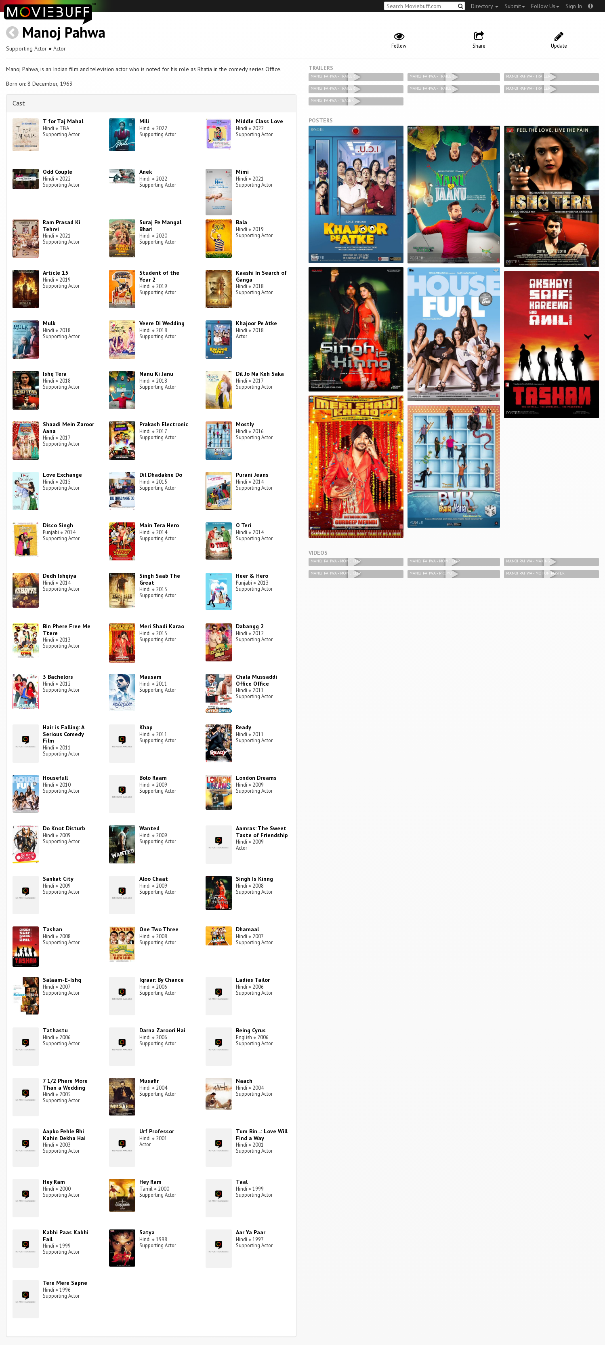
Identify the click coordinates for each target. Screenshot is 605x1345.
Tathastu (55, 1030)
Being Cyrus (251, 1030)
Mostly (245, 424)
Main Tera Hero (159, 525)
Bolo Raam (153, 777)
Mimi (242, 171)
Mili (144, 121)
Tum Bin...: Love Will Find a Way (262, 1135)
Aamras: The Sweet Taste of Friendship (262, 832)
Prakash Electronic (163, 424)
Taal (242, 1181)
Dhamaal (247, 929)
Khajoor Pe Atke (256, 323)
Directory (484, 6)
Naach (244, 1080)
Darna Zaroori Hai (162, 1030)
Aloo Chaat (153, 878)
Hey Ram (54, 1181)
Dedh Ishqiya (59, 575)
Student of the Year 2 (159, 276)
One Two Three (159, 929)
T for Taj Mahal (63, 121)
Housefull (55, 777)
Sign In (573, 6)
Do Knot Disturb (64, 828)
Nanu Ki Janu (156, 373)
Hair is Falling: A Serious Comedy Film (63, 734)
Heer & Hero (252, 575)
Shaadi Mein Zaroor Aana (68, 428)
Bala (241, 222)
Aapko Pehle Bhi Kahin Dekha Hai (64, 1135)
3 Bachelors (58, 676)
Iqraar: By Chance (161, 979)
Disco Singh (58, 525)
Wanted (149, 828)
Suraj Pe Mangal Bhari (160, 226)
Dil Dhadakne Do (160, 474)
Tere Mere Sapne (65, 1282)
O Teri (243, 525)
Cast (19, 103)
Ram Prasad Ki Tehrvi (61, 226)
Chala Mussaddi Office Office (256, 680)
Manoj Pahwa (63, 32)
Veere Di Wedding (162, 323)
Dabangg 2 (250, 626)
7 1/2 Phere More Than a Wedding (65, 1084)
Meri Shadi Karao (161, 626)
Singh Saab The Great (159, 579)
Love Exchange (62, 474)
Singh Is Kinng (254, 878)
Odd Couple (57, 171)
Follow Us (545, 6)
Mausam (150, 676)
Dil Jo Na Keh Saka (260, 373)
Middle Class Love (259, 121)
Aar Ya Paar (250, 1232)
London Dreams (256, 777)
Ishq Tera (55, 373)
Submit (514, 6)
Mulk (49, 323)
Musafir (149, 1080)
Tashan (52, 929)
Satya (147, 1232)
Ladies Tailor (253, 979)
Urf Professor (156, 1131)
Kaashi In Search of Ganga (261, 276)
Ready (243, 727)
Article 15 (55, 272)
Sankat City (58, 878)
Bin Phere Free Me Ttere (66, 630)
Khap (146, 727)
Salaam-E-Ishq (62, 979)
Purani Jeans (252, 474)
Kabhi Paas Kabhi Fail (65, 1236)
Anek (145, 171)
